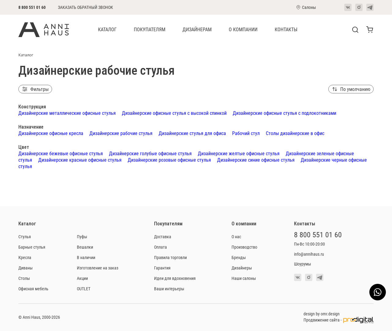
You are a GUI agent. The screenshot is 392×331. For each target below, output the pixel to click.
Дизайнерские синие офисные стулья (256, 159)
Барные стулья (31, 247)
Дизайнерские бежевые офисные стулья (60, 153)
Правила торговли (170, 257)
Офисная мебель (33, 289)
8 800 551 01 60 (32, 7)
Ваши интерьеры (169, 289)
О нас (236, 236)
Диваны (25, 268)
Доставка (162, 236)
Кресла (24, 257)
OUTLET (83, 289)
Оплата (160, 247)
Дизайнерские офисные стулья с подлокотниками (284, 113)
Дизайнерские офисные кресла (50, 133)
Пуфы (82, 236)
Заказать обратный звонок (85, 7)
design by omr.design (321, 314)
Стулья (24, 236)
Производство (244, 247)
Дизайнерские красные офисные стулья (80, 159)
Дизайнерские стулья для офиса (192, 133)
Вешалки (85, 247)
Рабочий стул (246, 133)
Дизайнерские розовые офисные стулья (169, 159)
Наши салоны (244, 278)
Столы (24, 278)
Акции (82, 278)
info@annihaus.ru (309, 254)
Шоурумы (302, 264)
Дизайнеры (242, 268)
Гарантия (162, 268)
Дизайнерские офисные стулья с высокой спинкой (174, 113)
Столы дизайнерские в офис (295, 133)
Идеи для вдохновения (175, 278)
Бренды (239, 257)
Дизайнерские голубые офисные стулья (150, 153)
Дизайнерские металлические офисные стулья (67, 113)
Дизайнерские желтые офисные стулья (239, 153)
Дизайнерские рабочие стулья (121, 133)
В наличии (86, 257)
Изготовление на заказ (97, 268)
